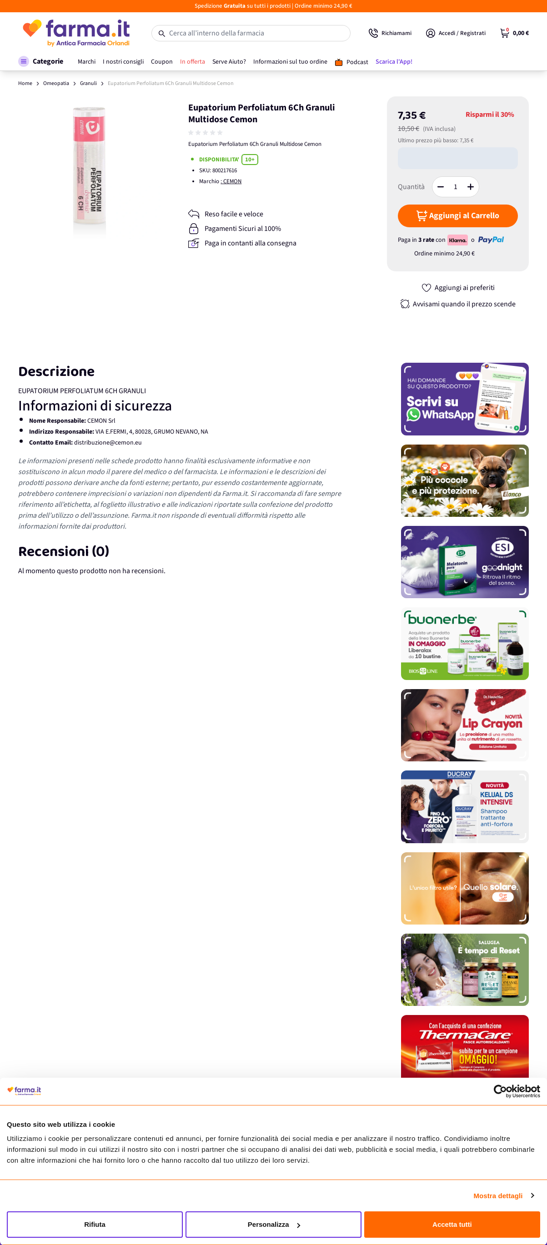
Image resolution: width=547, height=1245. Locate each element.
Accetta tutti (452, 1224)
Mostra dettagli (497, 1196)
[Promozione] (465, 399)
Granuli (88, 83)
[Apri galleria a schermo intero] (89, 167)
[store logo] (75, 33)
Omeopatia (56, 83)
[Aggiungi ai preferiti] (458, 287)
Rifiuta (94, 1224)
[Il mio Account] (456, 33)
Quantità (411, 187)
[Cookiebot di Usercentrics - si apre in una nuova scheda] (500, 1091)
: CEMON (231, 181)
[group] (206, 132)
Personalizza (274, 1224)
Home (25, 83)
